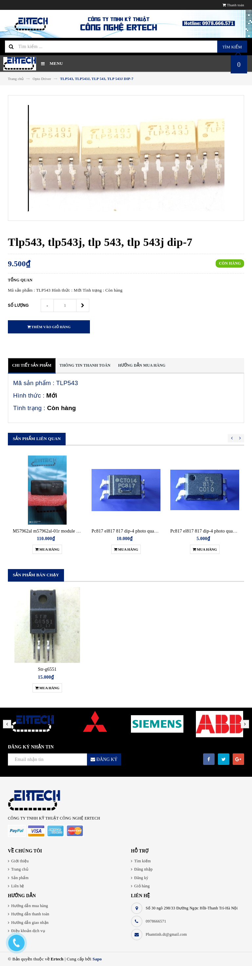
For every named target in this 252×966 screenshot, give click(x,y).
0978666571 (156, 921)
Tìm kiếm (232, 46)
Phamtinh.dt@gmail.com (166, 934)
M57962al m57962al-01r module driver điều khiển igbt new (70, 531)
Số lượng (18, 305)
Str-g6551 (47, 669)
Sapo (97, 958)
